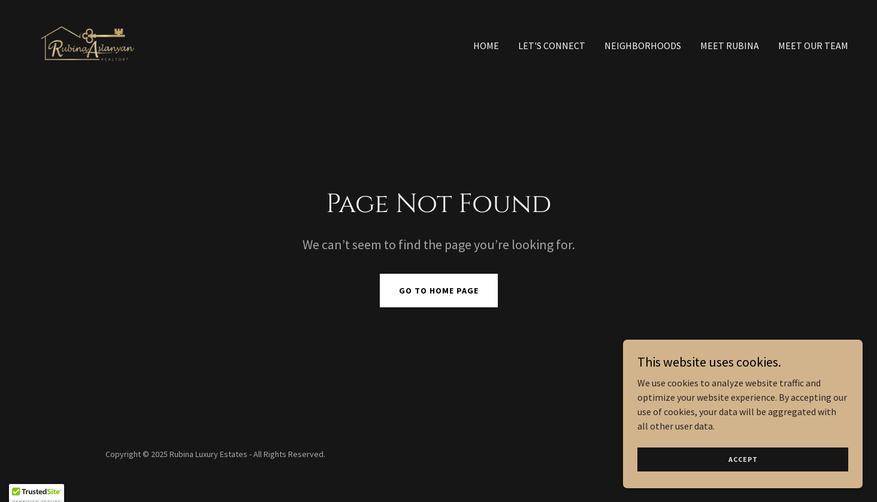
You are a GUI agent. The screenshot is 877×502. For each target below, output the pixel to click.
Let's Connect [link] (551, 46)
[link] (88, 43)
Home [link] (486, 46)
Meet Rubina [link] (729, 46)
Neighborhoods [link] (642, 46)
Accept (743, 459)
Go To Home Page (439, 290)
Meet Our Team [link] (813, 46)
